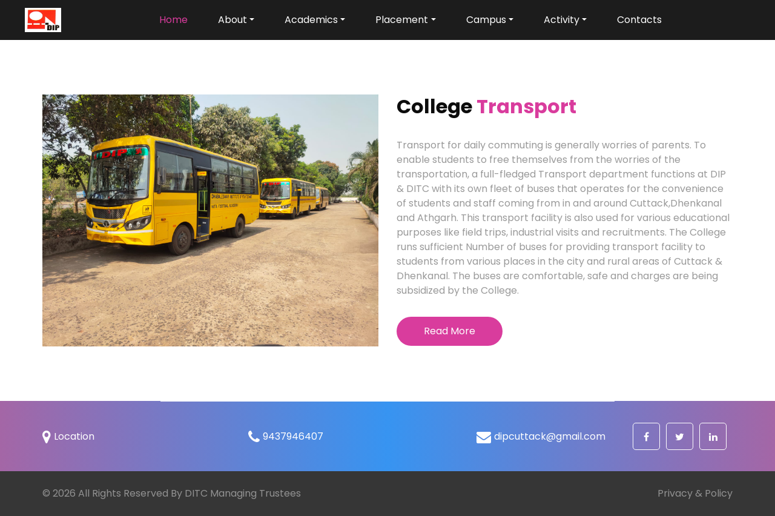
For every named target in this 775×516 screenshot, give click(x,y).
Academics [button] (311, 20)
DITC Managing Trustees (243, 493)
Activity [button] (561, 20)
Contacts (639, 20)
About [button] (232, 20)
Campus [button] (486, 20)
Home (178, 19)
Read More (449, 331)
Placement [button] (401, 20)
